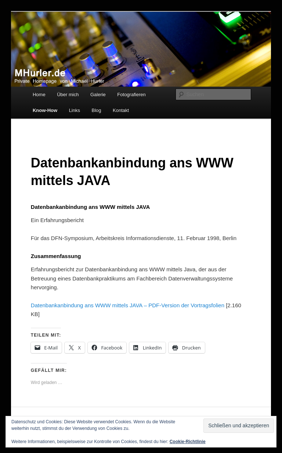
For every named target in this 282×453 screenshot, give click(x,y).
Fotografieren (131, 94)
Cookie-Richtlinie (188, 441)
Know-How (45, 110)
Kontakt (121, 110)
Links (74, 110)
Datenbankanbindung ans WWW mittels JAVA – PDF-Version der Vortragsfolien (127, 305)
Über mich (68, 94)
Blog (96, 110)
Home (39, 94)
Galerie (98, 94)
